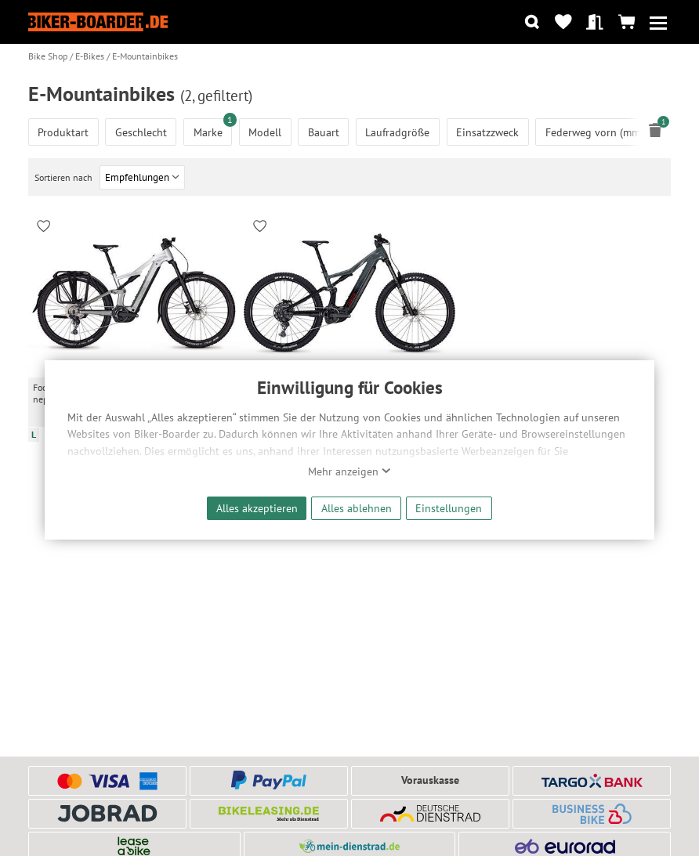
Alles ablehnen (356, 507)
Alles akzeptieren (257, 507)
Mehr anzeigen (349, 471)
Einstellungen (448, 507)
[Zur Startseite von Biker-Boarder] (98, 22)
